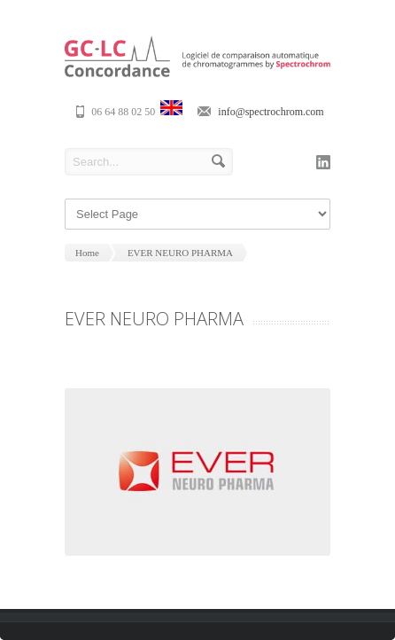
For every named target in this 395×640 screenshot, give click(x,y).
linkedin (323, 162)
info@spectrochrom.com (270, 111)
